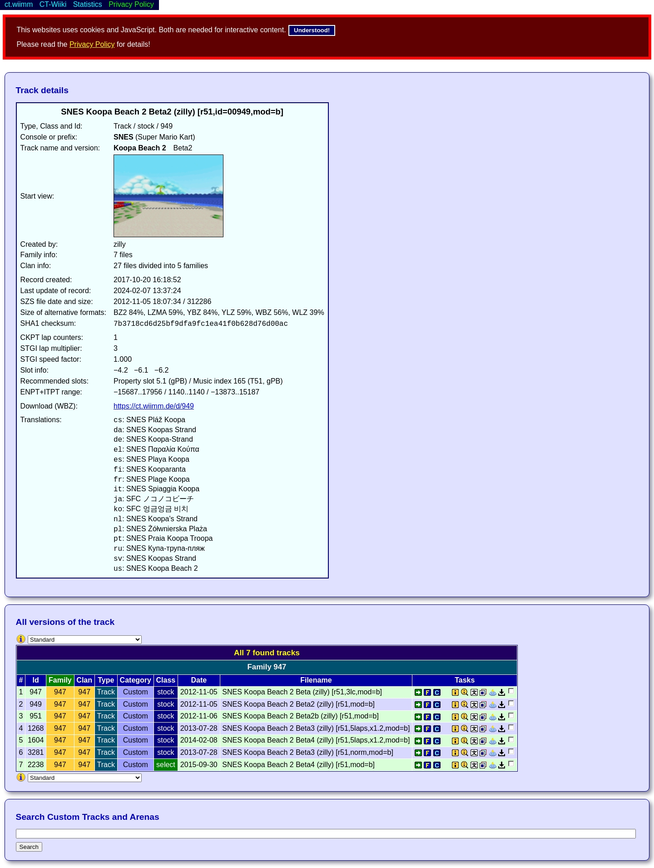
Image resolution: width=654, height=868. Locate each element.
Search (29, 846)
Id (36, 680)
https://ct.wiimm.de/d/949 (154, 406)
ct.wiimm (19, 4)
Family (60, 680)
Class (166, 680)
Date (199, 680)
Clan (84, 680)
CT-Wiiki (53, 4)
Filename (316, 680)
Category (135, 680)
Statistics (87, 4)
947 (60, 692)
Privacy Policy (92, 44)
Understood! (312, 30)
